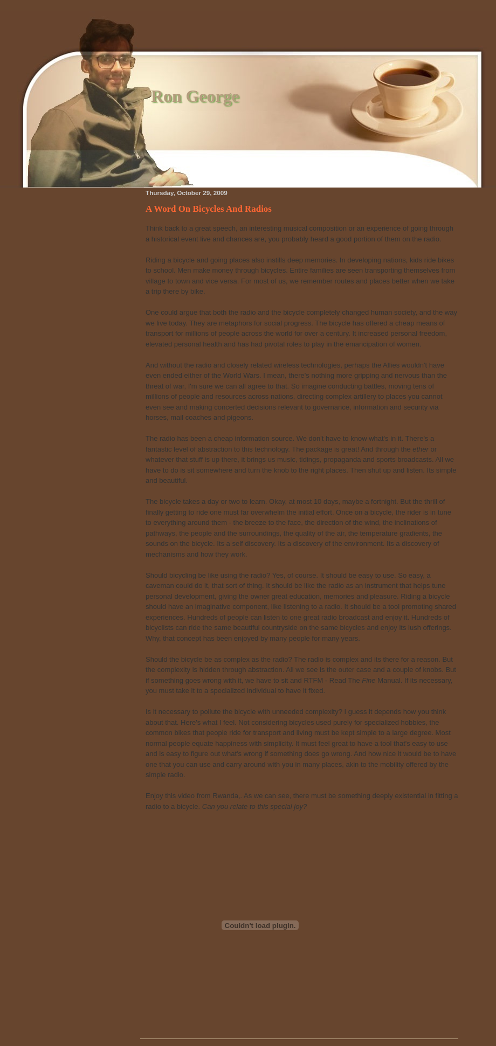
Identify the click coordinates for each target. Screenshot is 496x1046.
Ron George (195, 96)
